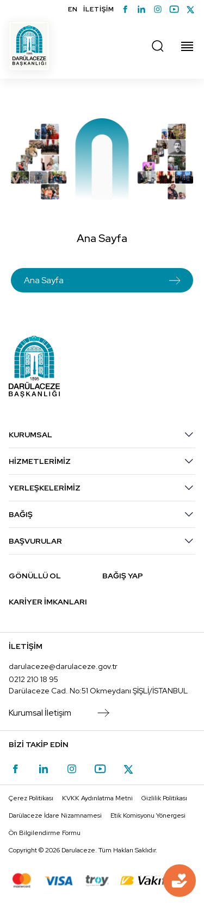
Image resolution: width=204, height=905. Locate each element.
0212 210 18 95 (33, 679)
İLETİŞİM (98, 9)
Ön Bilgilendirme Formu (45, 832)
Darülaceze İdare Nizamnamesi (55, 815)
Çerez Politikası (31, 798)
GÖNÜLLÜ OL (35, 576)
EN (73, 9)
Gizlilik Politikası (164, 798)
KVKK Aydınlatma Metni (97, 798)
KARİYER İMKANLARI (48, 602)
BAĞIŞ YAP (122, 576)
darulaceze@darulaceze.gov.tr (63, 666)
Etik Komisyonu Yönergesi (148, 815)
